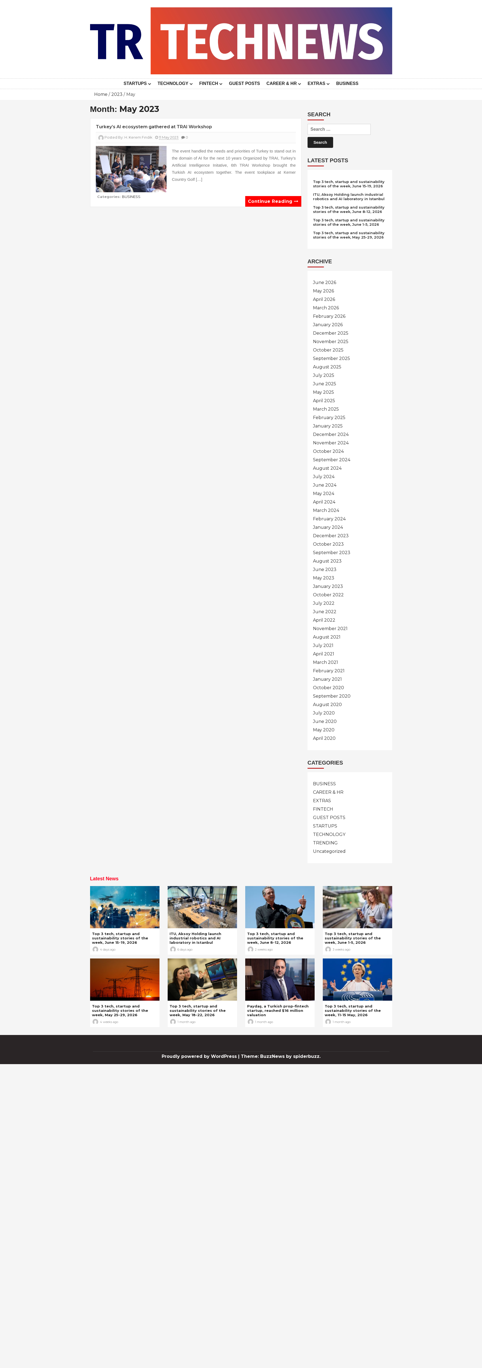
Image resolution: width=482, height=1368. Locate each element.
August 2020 (327, 704)
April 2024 (324, 502)
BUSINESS (347, 83)
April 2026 (324, 299)
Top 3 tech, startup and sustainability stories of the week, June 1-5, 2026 (349, 222)
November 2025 (330, 341)
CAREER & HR (281, 83)
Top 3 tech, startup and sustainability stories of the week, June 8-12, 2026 (349, 209)
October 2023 (328, 544)
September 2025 (331, 358)
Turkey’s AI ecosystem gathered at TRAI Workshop (154, 126)
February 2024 (329, 518)
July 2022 (323, 603)
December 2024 (331, 434)
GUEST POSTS (244, 83)
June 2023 (324, 569)
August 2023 (327, 561)
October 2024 (328, 451)
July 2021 (323, 645)
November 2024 (331, 442)
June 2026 (324, 282)
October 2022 (328, 594)
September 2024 (331, 459)
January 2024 (328, 527)
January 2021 (327, 679)
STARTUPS (135, 83)
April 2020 (324, 738)
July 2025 (323, 375)
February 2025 (329, 417)
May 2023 (323, 578)
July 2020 (324, 713)
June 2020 (325, 721)
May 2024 (323, 493)
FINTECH (208, 83)
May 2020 (323, 729)
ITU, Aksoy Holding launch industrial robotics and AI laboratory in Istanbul (349, 196)
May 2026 (323, 291)
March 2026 (326, 307)
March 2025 (326, 409)
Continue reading (273, 201)
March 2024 (326, 510)
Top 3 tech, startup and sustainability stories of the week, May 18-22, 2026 (198, 1010)
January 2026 (328, 324)
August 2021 (326, 637)
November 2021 (330, 628)
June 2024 (324, 485)
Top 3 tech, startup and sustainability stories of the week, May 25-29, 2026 (349, 235)
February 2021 (329, 670)
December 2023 (331, 535)
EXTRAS (316, 83)
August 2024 (327, 468)
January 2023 (328, 586)
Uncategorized (329, 851)
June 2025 (324, 383)
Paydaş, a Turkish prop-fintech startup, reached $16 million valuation (278, 1010)
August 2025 (327, 367)
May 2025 (323, 392)
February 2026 (329, 316)
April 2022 (324, 620)
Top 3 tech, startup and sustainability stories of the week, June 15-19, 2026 (349, 183)
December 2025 (330, 333)
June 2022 (324, 611)
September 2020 (332, 696)
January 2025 (328, 426)
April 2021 (323, 653)
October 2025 (328, 350)
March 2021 (325, 662)
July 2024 (323, 476)
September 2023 (331, 552)
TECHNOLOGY (173, 83)
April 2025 (324, 400)
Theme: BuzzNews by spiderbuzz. (281, 1056)
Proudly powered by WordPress (200, 1056)
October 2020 (328, 687)
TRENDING (325, 842)
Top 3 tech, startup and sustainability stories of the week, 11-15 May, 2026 (353, 1010)
